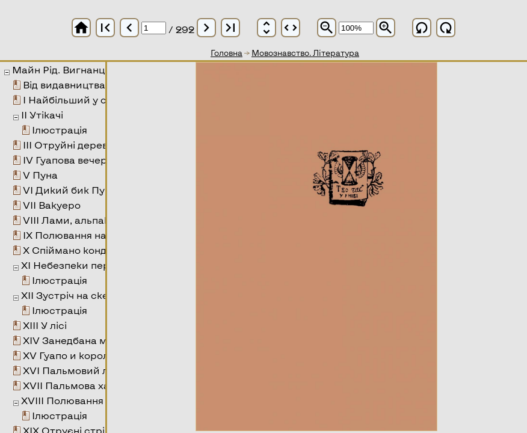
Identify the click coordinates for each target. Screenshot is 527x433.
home (81, 27)
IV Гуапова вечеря (67, 159)
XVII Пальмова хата (72, 385)
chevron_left (129, 27)
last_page (230, 27)
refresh (421, 27)
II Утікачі (42, 114)
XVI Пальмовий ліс (70, 370)
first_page (105, 27)
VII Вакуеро (52, 204)
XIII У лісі (45, 325)
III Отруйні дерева (68, 144)
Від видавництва (64, 84)
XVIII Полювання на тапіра (87, 400)
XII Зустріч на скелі (69, 295)
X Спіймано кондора (74, 250)
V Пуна (40, 174)
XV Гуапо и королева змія (86, 355)
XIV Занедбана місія (73, 340)
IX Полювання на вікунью (85, 235)
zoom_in (385, 27)
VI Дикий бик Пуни (70, 189)
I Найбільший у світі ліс (81, 99)
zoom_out (326, 27)
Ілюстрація (59, 129)
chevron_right (206, 27)
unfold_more (266, 27)
